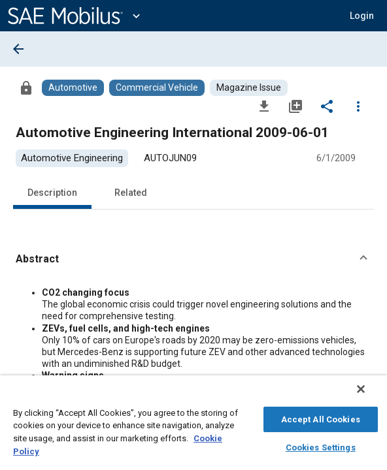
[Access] (26, 87)
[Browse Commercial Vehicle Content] (157, 88)
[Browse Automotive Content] (73, 88)
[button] (193, 259)
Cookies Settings (321, 445)
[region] (193, 426)
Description (52, 192)
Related (130, 192)
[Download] (264, 106)
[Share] (327, 106)
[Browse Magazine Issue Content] (249, 88)
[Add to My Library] (295, 106)
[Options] (358, 106)
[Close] (370, 396)
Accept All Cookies (320, 417)
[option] (72, 158)
